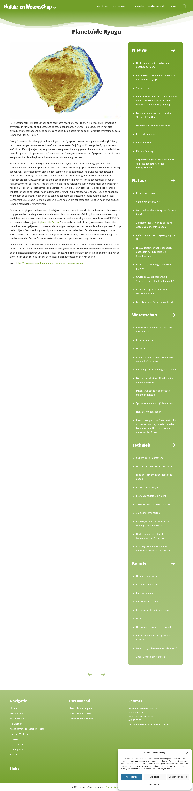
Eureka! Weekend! (156, 6)
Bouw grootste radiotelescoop (152, 610)
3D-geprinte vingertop (148, 512)
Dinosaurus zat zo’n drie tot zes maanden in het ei (153, 392)
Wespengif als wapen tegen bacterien (156, 369)
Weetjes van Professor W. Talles (27, 728)
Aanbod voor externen (81, 718)
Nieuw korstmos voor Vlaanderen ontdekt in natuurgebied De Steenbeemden (154, 251)
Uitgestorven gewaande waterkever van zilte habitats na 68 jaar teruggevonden (155, 163)
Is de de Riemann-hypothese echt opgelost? (154, 476)
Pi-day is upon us (145, 340)
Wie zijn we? (102, 6)
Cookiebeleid (153, 784)
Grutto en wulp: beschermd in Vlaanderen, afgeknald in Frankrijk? (155, 279)
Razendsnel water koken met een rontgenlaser (154, 329)
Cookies (117, 787)
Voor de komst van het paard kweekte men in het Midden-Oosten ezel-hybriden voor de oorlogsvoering (156, 100)
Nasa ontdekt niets (146, 576)
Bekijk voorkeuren (178, 776)
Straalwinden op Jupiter (148, 601)
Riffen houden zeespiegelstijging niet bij (156, 237)
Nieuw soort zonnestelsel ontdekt (154, 627)
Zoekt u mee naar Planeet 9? (151, 656)
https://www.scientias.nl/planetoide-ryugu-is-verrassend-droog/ (49, 262)
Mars (138, 618)
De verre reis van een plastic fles (153, 125)
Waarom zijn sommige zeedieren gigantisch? (153, 266)
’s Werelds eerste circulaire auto (153, 504)
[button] (187, 752)
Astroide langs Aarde (147, 584)
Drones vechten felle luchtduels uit (154, 466)
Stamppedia (16, 749)
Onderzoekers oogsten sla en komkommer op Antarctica (151, 536)
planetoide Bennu (49, 222)
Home (13, 708)
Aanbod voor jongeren (81, 708)
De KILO (140, 348)
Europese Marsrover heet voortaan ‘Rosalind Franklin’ (154, 115)
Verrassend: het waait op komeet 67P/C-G (153, 637)
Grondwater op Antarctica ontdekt (154, 301)
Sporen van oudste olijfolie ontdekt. (155, 403)
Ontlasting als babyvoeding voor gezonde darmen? (153, 65)
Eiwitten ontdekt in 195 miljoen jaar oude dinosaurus (155, 380)
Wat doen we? (119, 6)
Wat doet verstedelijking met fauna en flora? (156, 212)
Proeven (14, 739)
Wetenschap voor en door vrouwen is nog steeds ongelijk (155, 77)
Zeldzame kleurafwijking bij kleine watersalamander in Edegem (154, 224)
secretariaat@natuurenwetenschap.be (148, 724)
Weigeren (155, 776)
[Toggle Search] (184, 6)
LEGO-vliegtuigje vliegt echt (151, 495)
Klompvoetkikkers (145, 193)
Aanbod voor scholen (81, 713)
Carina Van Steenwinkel (148, 201)
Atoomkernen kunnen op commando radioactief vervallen (155, 359)
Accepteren (131, 776)
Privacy (109, 787)
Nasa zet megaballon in (148, 411)
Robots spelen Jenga (147, 487)
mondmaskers (143, 142)
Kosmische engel (145, 593)
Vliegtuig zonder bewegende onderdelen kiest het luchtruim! (153, 548)
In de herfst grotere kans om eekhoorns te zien (151, 291)
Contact (172, 6)
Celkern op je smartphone (149, 457)
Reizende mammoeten (148, 134)
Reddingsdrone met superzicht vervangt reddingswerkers (152, 523)
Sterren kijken (143, 88)
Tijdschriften (17, 744)
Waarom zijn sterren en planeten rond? (156, 648)
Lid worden (139, 6)
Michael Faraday (144, 151)
